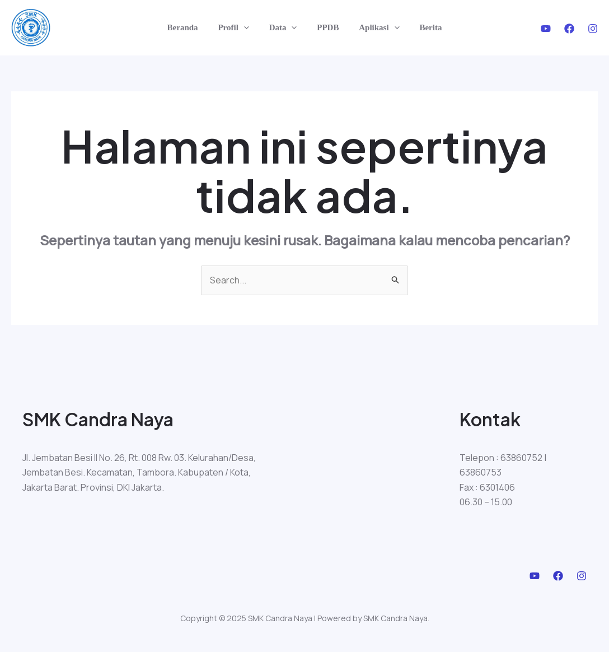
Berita (422, 27)
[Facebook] (569, 29)
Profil (238, 27)
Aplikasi (374, 27)
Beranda (190, 27)
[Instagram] (593, 29)
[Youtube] (546, 29)
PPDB (326, 27)
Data (285, 27)
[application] (248, 27)
